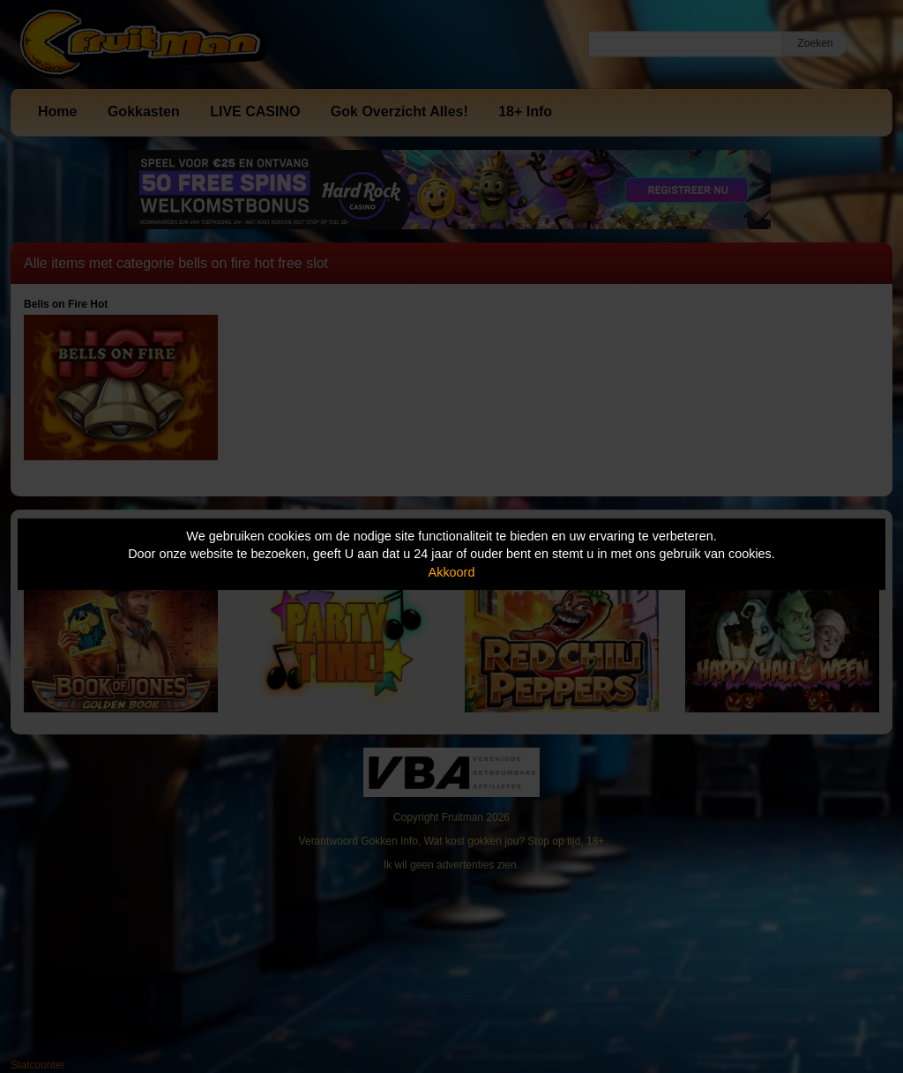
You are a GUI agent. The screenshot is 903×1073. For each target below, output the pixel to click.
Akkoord (452, 572)
